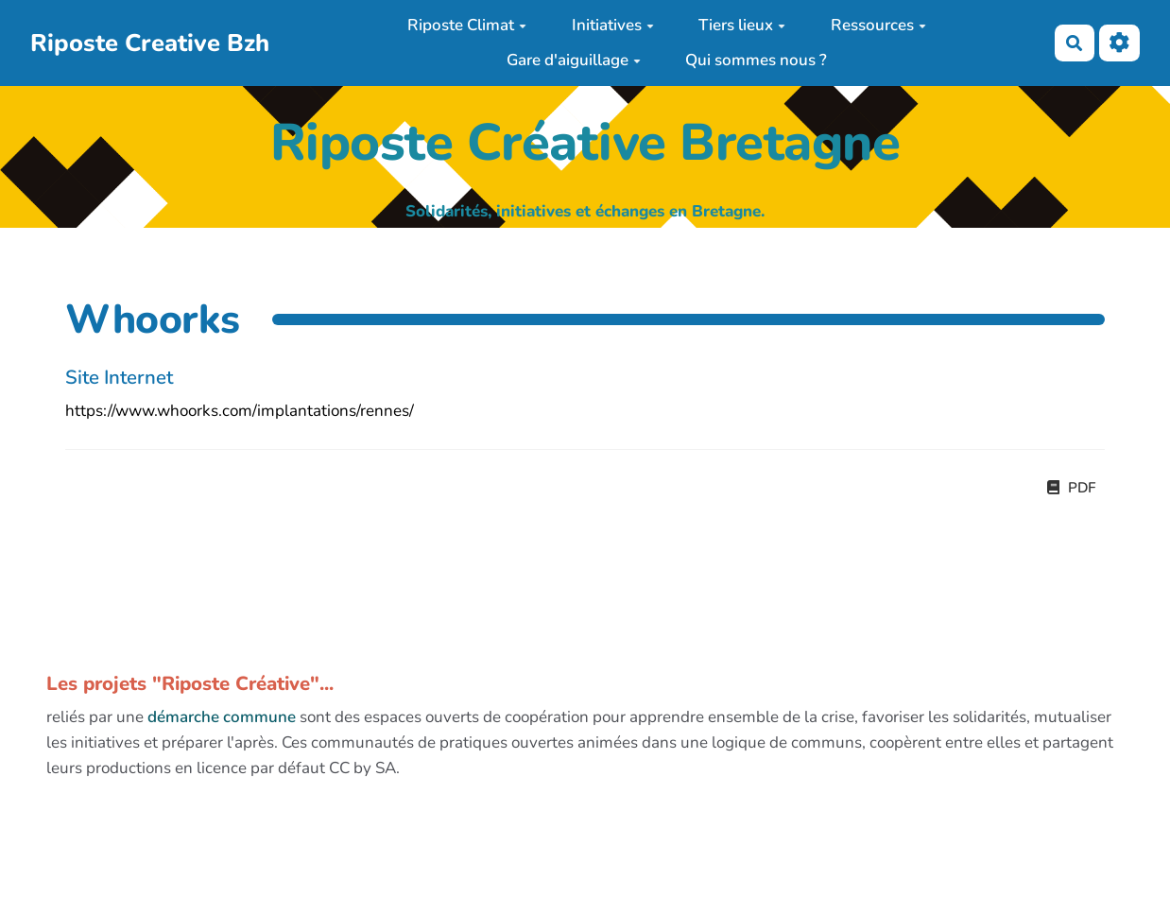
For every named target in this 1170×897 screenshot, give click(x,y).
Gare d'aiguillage (574, 60)
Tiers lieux (741, 25)
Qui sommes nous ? (756, 60)
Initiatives (613, 25)
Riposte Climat (466, 25)
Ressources (878, 25)
